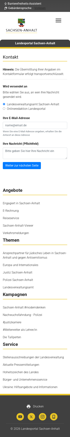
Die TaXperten (12, 337)
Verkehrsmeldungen (16, 233)
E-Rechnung (11, 210)
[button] (22, 3)
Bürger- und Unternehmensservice (25, 379)
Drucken (35, 406)
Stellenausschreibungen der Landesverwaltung (33, 357)
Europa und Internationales (20, 265)
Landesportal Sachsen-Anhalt (35, 43)
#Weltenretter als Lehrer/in (20, 330)
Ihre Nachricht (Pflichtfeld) (21, 143)
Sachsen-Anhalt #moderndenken (24, 307)
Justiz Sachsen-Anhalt (17, 272)
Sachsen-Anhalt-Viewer (18, 225)
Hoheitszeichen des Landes (21, 372)
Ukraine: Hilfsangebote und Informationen (30, 387)
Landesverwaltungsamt (18, 287)
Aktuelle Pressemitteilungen (21, 364)
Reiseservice (11, 218)
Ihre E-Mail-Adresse (16, 118)
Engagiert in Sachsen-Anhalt (21, 203)
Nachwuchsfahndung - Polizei (22, 315)
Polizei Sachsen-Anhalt (18, 280)
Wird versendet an (15, 86)
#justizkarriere (12, 322)
